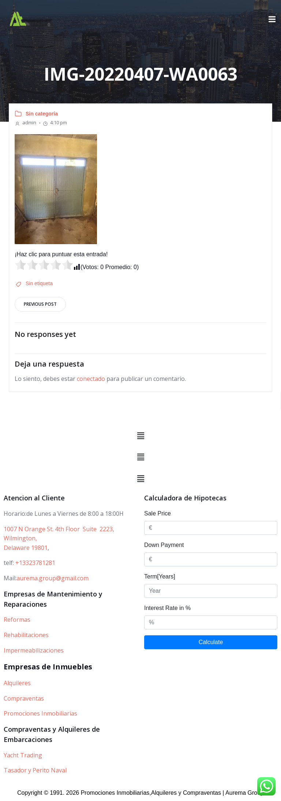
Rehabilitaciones (26, 635)
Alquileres (17, 683)
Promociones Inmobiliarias (40, 713)
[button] (140, 436)
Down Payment (164, 545)
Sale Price (157, 513)
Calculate (211, 642)
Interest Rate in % (167, 608)
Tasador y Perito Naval (35, 770)
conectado (91, 379)
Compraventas (24, 698)
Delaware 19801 (26, 548)
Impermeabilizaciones (34, 650)
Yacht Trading (23, 755)
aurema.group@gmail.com (52, 578)
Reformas (17, 620)
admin (25, 122)
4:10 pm (54, 122)
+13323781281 (35, 563)
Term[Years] (159, 576)
